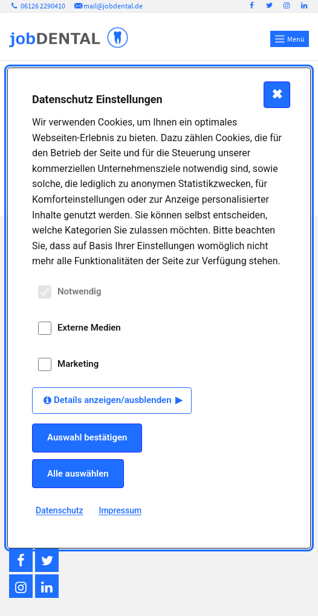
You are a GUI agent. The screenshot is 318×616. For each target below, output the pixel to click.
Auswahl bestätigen (87, 437)
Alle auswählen (78, 473)
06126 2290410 (37, 5)
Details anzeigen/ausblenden (113, 400)
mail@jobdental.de (108, 5)
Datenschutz (59, 510)
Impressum (120, 510)
